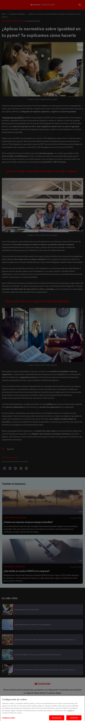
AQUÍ (70, 713)
